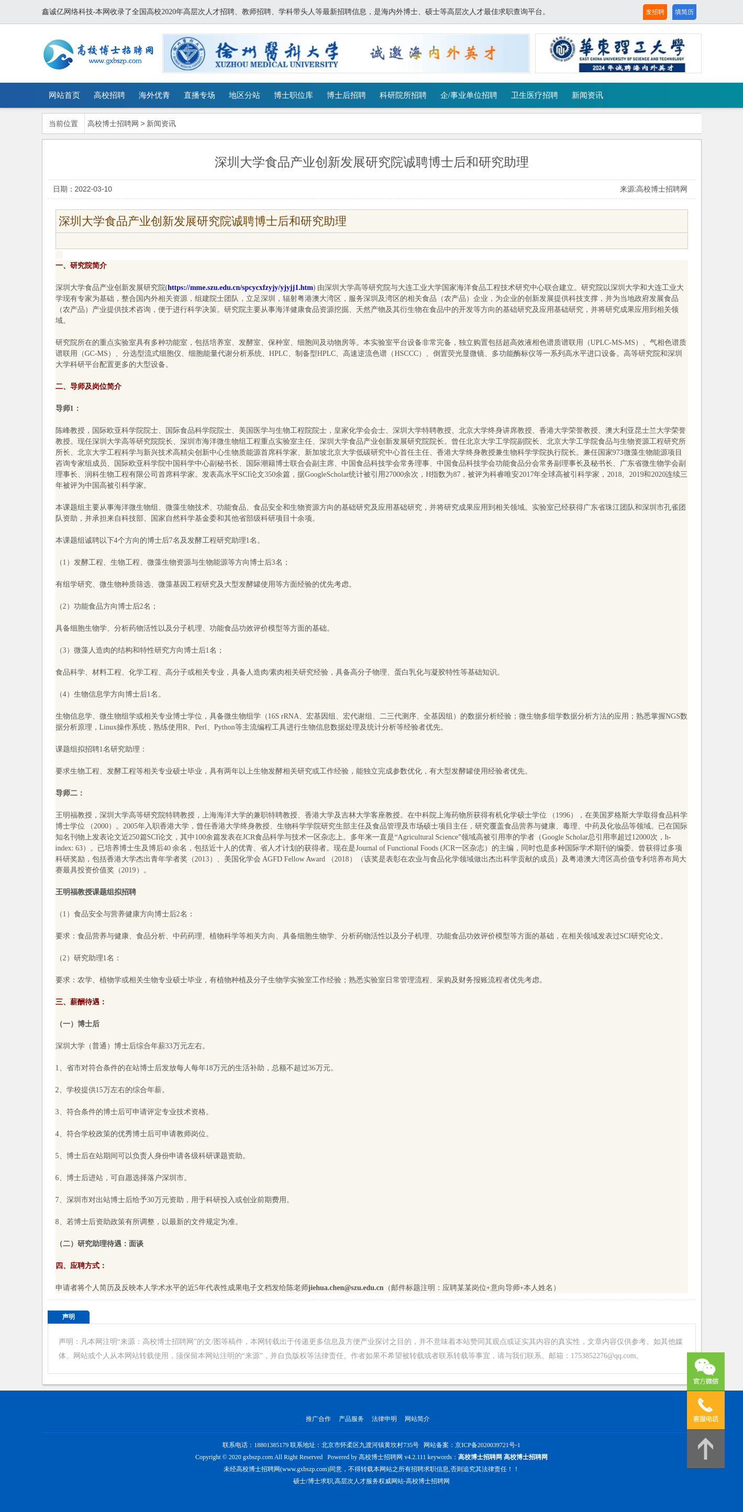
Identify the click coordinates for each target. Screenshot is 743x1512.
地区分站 (244, 95)
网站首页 (64, 95)
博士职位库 (293, 95)
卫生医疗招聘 (534, 95)
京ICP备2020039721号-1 (487, 1445)
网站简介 (417, 1419)
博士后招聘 (346, 95)
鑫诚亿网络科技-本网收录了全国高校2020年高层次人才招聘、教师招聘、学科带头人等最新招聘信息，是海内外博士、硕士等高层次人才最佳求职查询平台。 (296, 12)
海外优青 (154, 95)
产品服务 (351, 1419)
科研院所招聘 (403, 95)
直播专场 (199, 95)
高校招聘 (109, 95)
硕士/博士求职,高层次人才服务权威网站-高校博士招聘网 (371, 1481)
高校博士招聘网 (113, 124)
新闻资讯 (587, 95)
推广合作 (318, 1419)
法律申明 (384, 1419)
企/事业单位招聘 (468, 95)
